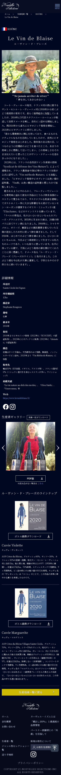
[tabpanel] (30, 446)
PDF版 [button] (30, 478)
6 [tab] (32, 468)
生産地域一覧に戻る (30, 692)
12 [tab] (32, 473)
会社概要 (6, 721)
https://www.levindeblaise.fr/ (16, 398)
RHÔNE (39, 14)
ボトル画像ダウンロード (28, 536)
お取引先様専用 (44, 747)
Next (57, 446)
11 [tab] (56, 468)
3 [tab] (17, 468)
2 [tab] (12, 468)
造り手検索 (7, 754)
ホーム (7, 14)
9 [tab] (46, 468)
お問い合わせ (8, 726)
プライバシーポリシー (31, 763)
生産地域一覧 (22, 14)
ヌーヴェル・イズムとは (43, 716)
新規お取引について (41, 741)
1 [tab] (7, 468)
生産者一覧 (7, 741)
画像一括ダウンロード (38, 417)
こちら (40, 483)
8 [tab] (41, 468)
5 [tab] (27, 468)
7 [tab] (36, 468)
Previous (3, 446)
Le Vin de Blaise (11, 17)
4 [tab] (22, 468)
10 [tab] (51, 468)
